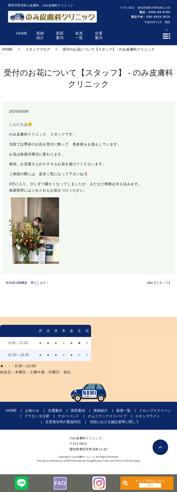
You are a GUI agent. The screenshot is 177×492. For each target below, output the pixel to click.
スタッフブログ (37, 49)
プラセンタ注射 (36, 416)
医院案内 (78, 410)
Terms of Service (124, 461)
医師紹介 (100, 410)
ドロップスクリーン (155, 410)
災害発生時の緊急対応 (63, 422)
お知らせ (32, 410)
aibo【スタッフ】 (159, 282)
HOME (7, 49)
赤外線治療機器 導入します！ (27, 282)
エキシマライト (147, 416)
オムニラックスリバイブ (107, 416)
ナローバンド (68, 416)
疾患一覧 (123, 410)
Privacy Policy (101, 461)
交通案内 (55, 410)
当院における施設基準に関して (114, 422)
